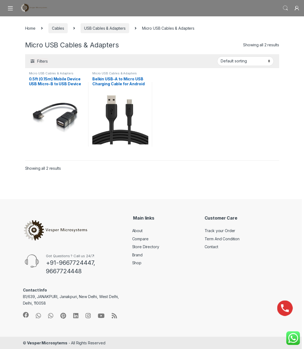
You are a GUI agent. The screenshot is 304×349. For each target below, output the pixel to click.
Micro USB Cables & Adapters (51, 73)
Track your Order (220, 230)
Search (285, 8)
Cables (58, 28)
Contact (211, 246)
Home (30, 28)
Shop (136, 262)
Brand (137, 255)
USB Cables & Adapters (105, 28)
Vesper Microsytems (47, 343)
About (137, 230)
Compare (140, 238)
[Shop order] (245, 61)
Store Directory (145, 246)
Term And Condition (222, 238)
